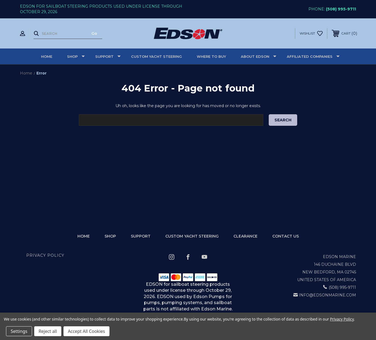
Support (108, 56)
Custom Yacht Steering (156, 56)
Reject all (48, 331)
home (83, 236)
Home (46, 56)
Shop (76, 56)
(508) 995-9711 (341, 9)
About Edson (258, 56)
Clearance (245, 236)
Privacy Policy (45, 255)
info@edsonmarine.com (327, 295)
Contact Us (285, 236)
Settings (19, 331)
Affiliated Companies (313, 56)
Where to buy (211, 56)
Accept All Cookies (86, 331)
